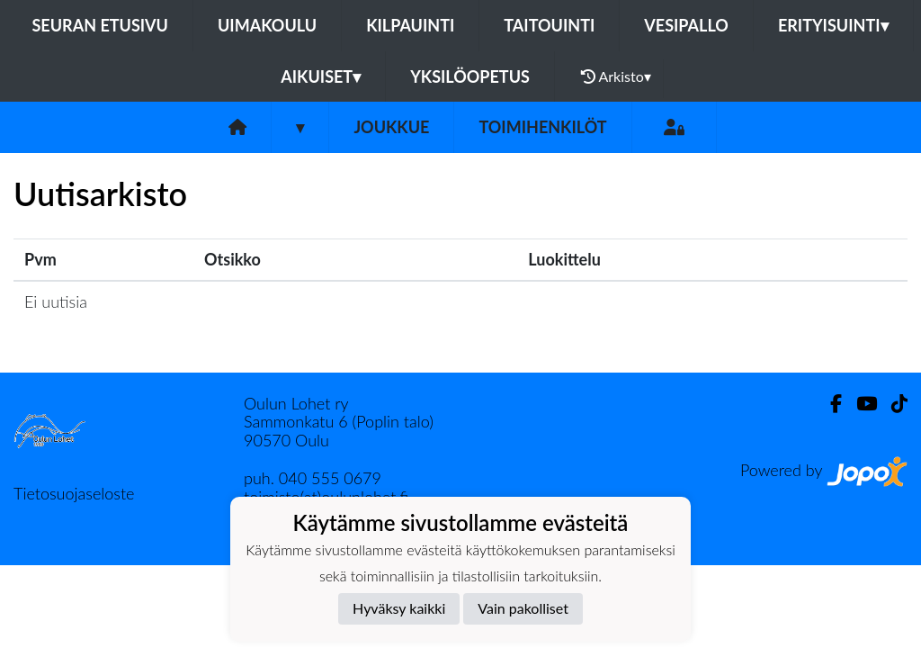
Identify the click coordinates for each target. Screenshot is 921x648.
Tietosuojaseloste (73, 493)
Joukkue (391, 127)
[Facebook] (829, 403)
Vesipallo (686, 25)
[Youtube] (859, 403)
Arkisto (616, 76)
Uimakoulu (267, 25)
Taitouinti (549, 25)
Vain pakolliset (523, 607)
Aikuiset (321, 76)
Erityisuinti (833, 25)
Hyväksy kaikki (399, 607)
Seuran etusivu (99, 25)
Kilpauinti (410, 25)
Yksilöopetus (470, 76)
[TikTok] (892, 403)
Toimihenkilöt (542, 127)
